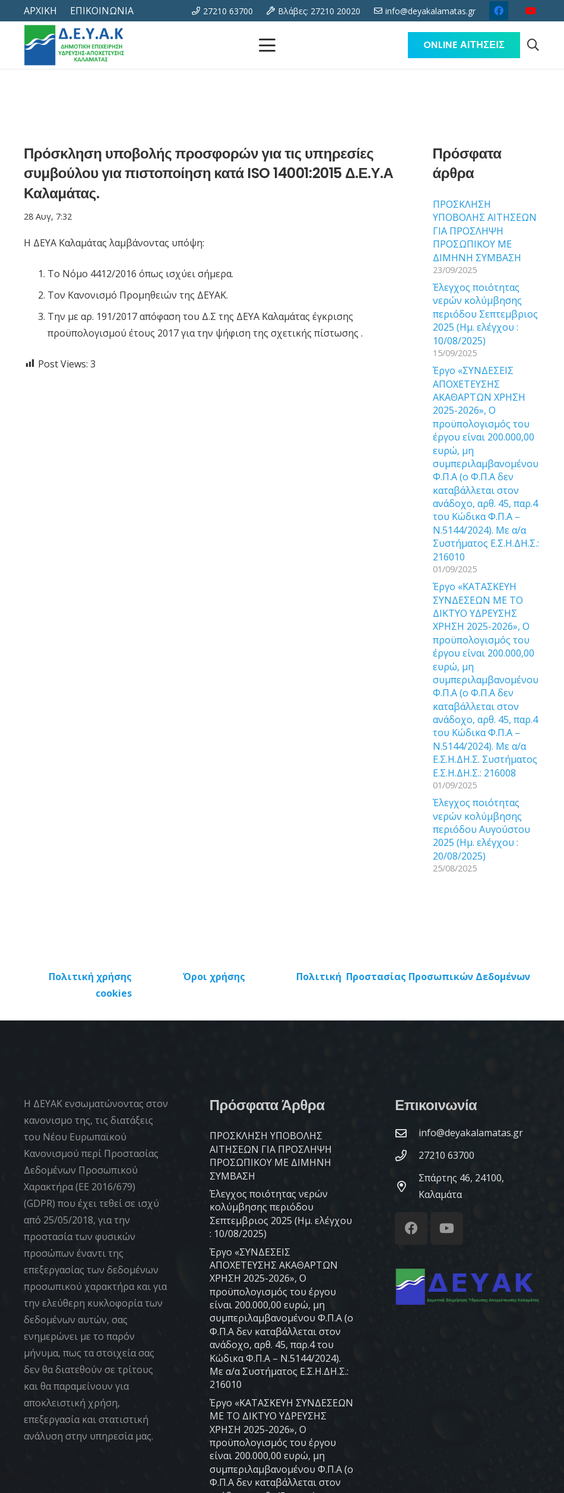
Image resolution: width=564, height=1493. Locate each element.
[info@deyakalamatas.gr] (407, 1133)
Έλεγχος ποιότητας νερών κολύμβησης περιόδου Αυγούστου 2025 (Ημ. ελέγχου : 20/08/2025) (481, 829)
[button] (533, 45)
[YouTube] (530, 10)
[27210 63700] (407, 1155)
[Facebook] (498, 10)
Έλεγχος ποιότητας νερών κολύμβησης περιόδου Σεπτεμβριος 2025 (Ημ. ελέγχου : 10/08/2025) (485, 314)
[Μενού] (267, 45)
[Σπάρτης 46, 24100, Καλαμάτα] (407, 1186)
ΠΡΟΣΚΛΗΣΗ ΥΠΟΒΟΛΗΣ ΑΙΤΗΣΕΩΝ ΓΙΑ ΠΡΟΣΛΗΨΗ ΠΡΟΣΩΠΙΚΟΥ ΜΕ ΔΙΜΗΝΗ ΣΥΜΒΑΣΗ (485, 231)
